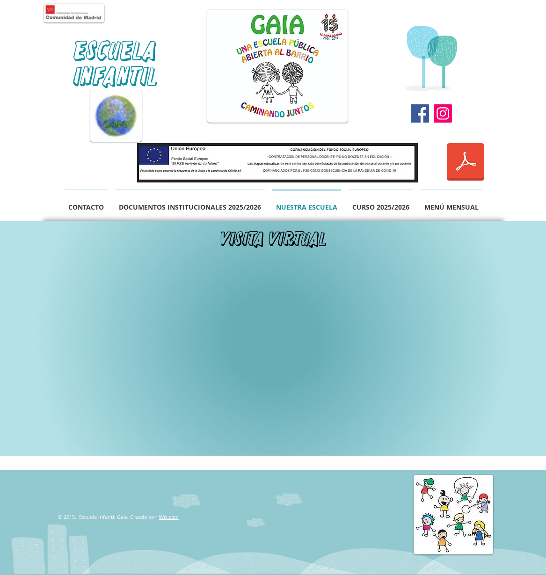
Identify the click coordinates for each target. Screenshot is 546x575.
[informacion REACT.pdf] (465, 163)
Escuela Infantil (115, 63)
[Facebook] (420, 113)
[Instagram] (443, 113)
